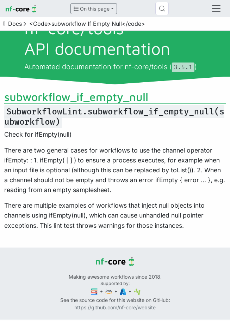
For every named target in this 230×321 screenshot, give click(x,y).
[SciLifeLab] (137, 291)
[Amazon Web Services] (109, 291)
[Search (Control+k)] (162, 8)
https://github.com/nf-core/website (115, 307)
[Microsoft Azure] (124, 291)
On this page (92, 9)
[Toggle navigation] (216, 8)
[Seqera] (95, 291)
